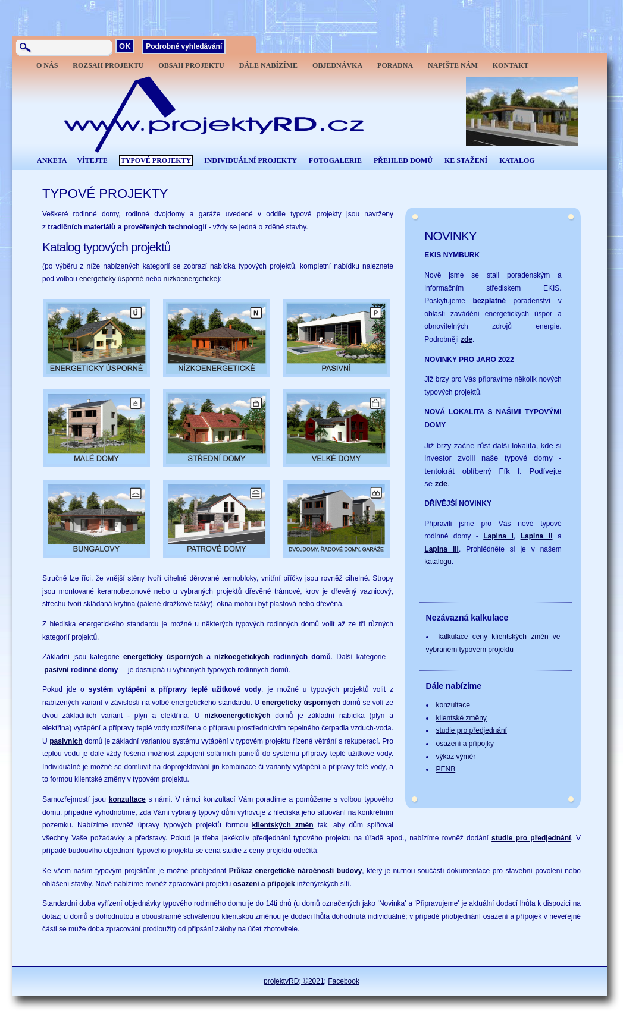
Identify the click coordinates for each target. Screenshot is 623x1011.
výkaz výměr (456, 756)
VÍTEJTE (92, 160)
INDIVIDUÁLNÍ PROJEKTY (250, 160)
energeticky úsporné (111, 279)
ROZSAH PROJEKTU (108, 65)
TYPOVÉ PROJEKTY (156, 160)
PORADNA (395, 65)
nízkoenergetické (191, 279)
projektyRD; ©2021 (294, 981)
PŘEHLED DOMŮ (403, 160)
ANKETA (52, 160)
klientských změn (282, 825)
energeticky (143, 657)
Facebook (343, 981)
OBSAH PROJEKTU (191, 65)
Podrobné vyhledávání (184, 46)
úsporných (185, 657)
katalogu (437, 562)
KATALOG (517, 160)
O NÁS (47, 65)
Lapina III (441, 549)
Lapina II (537, 536)
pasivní (56, 670)
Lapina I (498, 536)
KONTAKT (510, 65)
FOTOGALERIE (335, 160)
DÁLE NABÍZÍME (268, 65)
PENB (446, 769)
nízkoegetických (242, 657)
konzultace (127, 799)
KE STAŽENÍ (465, 160)
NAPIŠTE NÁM (453, 65)
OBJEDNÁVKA (337, 65)
